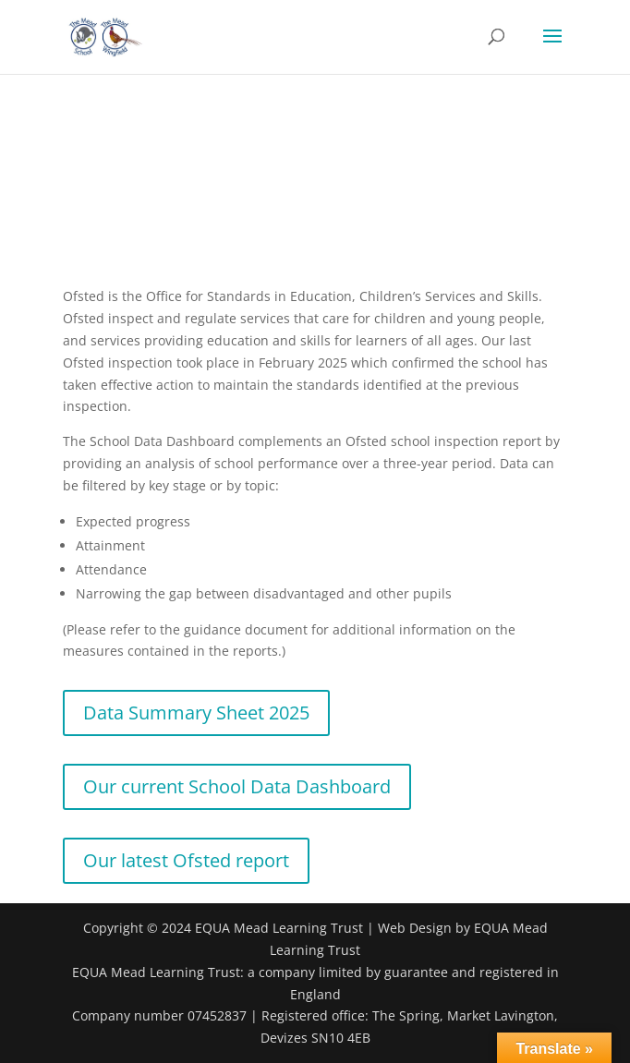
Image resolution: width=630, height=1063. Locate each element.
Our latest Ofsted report (186, 860)
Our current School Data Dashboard (237, 786)
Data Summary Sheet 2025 (196, 712)
